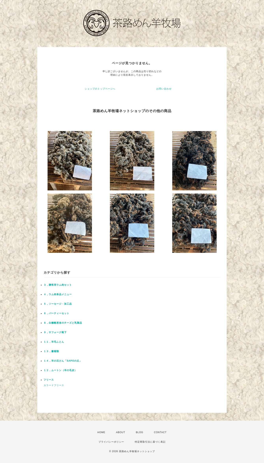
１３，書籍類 (51, 351)
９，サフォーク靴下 (55, 332)
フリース (49, 379)
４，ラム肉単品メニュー (58, 294)
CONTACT (160, 432)
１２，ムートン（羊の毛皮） (60, 370)
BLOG (139, 432)
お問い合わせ (164, 88)
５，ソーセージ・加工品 (58, 303)
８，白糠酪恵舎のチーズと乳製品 (63, 322)
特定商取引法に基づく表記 (150, 441)
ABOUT (120, 432)
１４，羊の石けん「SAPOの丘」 (63, 360)
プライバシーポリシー (111, 441)
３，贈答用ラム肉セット (58, 284)
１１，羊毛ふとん (54, 341)
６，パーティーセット (56, 313)
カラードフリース (54, 385)
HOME (101, 432)
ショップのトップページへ (100, 88)
